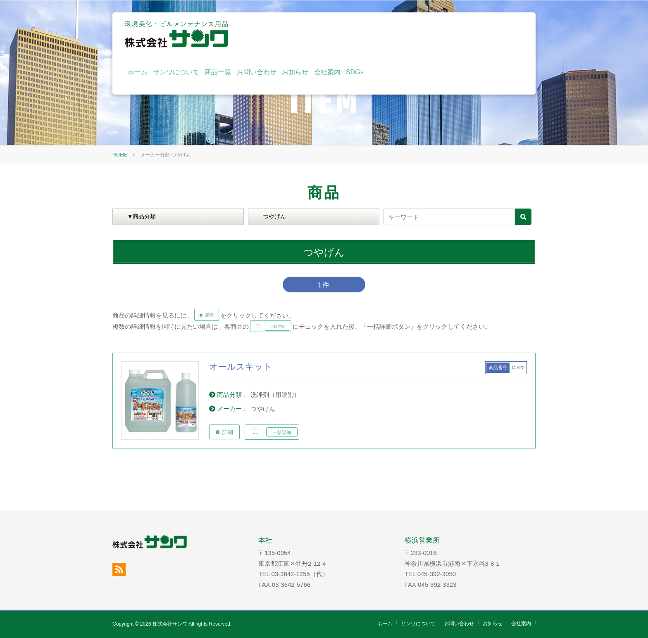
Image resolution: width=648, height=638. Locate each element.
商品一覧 (370, 34)
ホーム (290, 34)
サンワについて (329, 34)
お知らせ (448, 34)
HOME (119, 155)
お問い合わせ (409, 34)
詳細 (227, 432)
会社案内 (480, 34)
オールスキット (240, 366)
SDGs (508, 34)
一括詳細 (282, 432)
